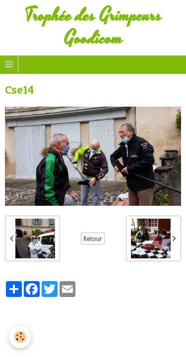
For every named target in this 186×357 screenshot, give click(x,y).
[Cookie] (20, 337)
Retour (92, 238)
